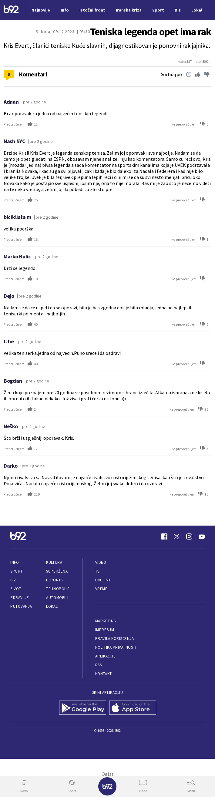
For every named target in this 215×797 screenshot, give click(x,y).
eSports (54, 580)
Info (14, 562)
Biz (13, 580)
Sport (16, 571)
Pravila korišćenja (114, 638)
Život (15, 588)
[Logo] (11, 10)
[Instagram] (189, 536)
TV (97, 571)
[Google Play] (82, 708)
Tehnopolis (57, 588)
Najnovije (41, 10)
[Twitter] (177, 536)
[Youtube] (202, 536)
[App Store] (132, 708)
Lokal (52, 606)
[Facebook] (164, 536)
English (102, 580)
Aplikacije (105, 656)
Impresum (104, 629)
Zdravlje (19, 597)
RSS (98, 665)
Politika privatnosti (115, 647)
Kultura (54, 562)
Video (100, 562)
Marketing (105, 621)
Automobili (57, 597)
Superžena (57, 571)
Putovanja (21, 606)
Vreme (101, 588)
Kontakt (103, 673)
